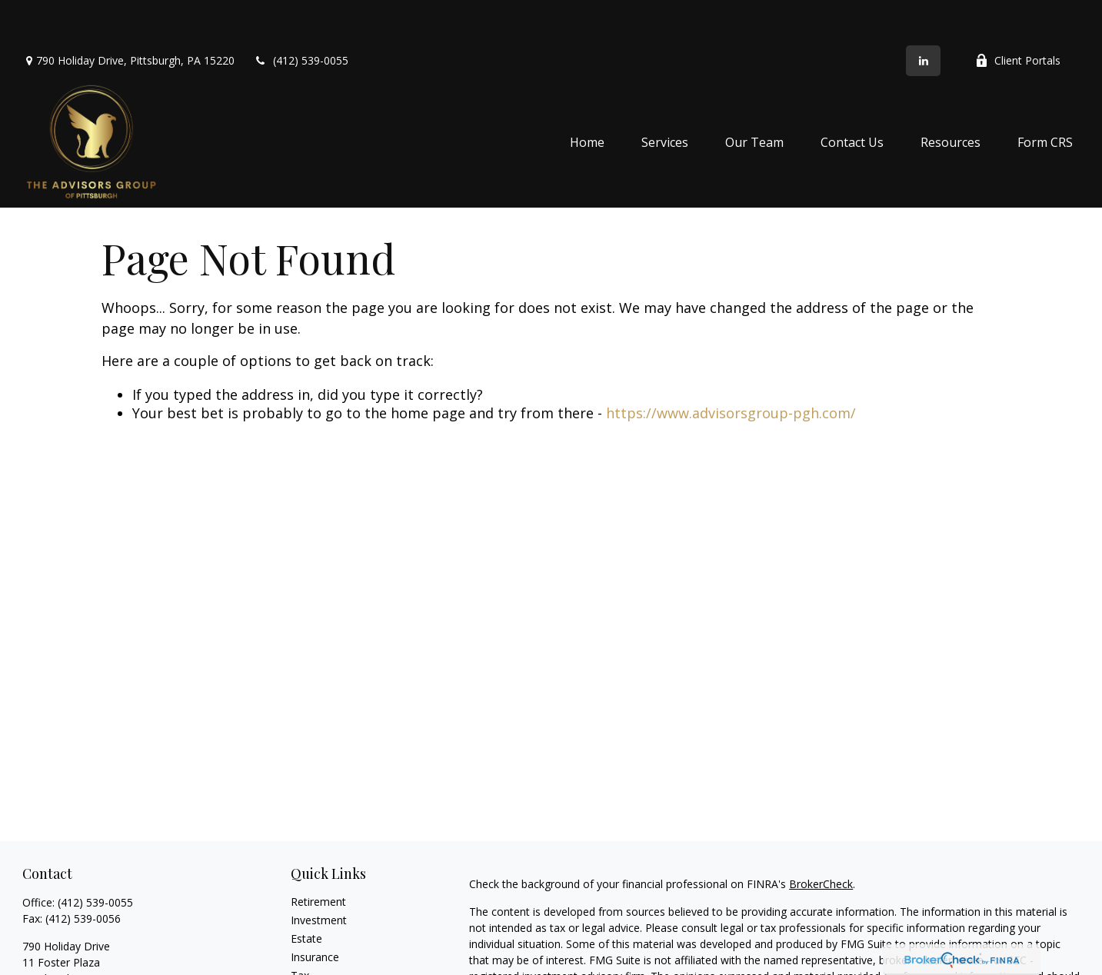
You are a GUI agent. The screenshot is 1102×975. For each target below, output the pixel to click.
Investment (319, 874)
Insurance (315, 911)
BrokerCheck (821, 838)
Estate (306, 893)
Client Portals (1017, 15)
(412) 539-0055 (301, 15)
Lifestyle (311, 967)
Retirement (318, 856)
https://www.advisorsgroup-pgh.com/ (731, 367)
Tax (300, 930)
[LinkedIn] (923, 15)
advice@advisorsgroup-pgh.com (101, 960)
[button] (587, 97)
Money (308, 948)
